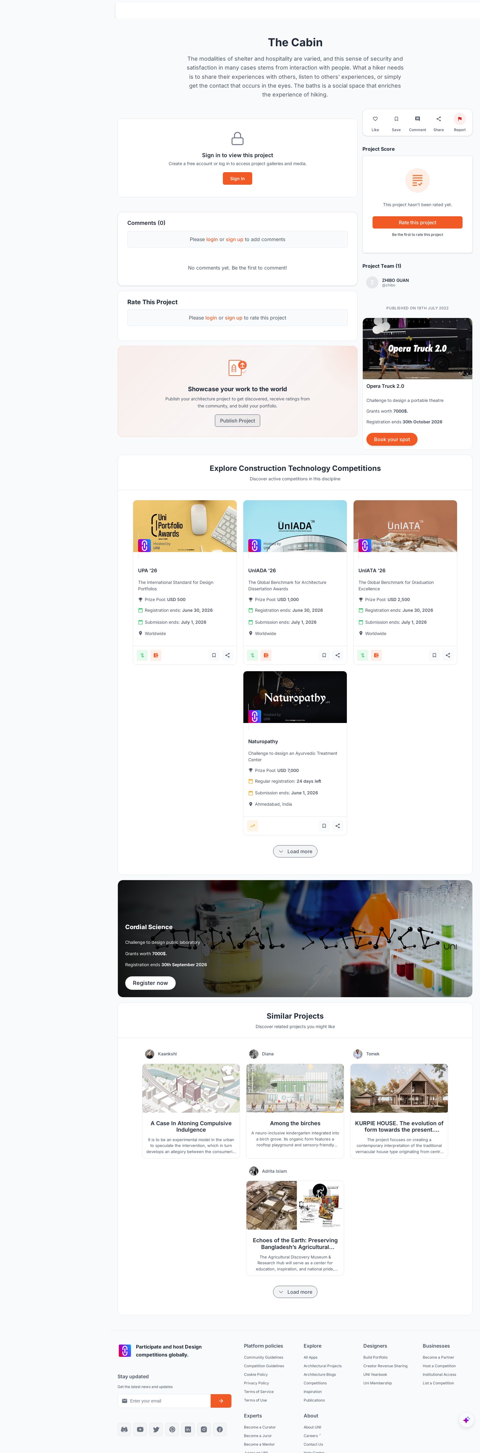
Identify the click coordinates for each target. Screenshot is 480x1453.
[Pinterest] (172, 1429)
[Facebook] (220, 1429)
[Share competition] (227, 655)
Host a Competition (439, 1366)
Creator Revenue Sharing (385, 1366)
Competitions (315, 1383)
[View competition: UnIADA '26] (295, 526)
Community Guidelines (263, 1357)
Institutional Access (439, 1374)
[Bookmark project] (396, 119)
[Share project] (439, 119)
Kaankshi (167, 1053)
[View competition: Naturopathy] (295, 697)
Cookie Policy (256, 1374)
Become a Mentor (259, 1444)
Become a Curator (260, 1427)
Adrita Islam (274, 1171)
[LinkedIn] (188, 1429)
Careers (311, 1435)
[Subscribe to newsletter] (221, 1401)
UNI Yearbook (375, 1374)
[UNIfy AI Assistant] (466, 1420)
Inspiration (313, 1391)
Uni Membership (377, 1383)
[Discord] (124, 1429)
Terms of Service (259, 1391)
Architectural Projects (323, 1366)
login (212, 239)
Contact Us (313, 1444)
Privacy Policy (256, 1383)
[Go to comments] (417, 119)
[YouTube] (140, 1429)
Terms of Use (255, 1400)
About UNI (312, 1427)
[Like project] (375, 119)
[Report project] (460, 119)
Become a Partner (438, 1357)
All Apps (310, 1357)
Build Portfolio (375, 1357)
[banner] (417, 383)
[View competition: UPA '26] (185, 526)
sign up (234, 239)
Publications (314, 1400)
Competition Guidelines (264, 1366)
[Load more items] (295, 851)
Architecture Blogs (320, 1374)
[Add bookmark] (213, 655)
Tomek (373, 1053)
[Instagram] (204, 1429)
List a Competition (438, 1383)
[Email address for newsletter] (164, 1401)
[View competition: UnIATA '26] (405, 526)
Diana (268, 1053)
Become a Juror (258, 1435)
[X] (156, 1429)
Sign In (237, 178)
